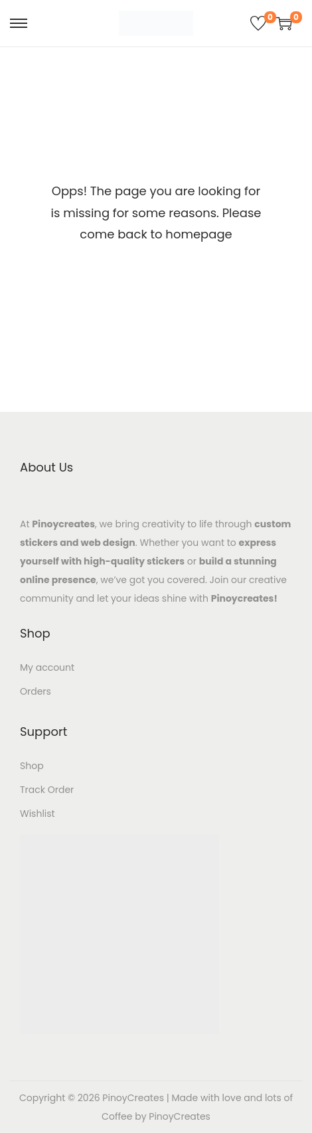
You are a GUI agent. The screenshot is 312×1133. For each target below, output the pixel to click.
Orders (35, 691)
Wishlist (37, 813)
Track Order (47, 789)
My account (47, 667)
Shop (32, 765)
